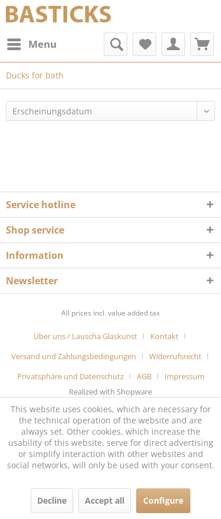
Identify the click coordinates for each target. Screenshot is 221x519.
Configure (163, 500)
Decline (52, 500)
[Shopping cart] (202, 44)
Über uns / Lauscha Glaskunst (85, 336)
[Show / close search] (115, 44)
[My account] (173, 44)
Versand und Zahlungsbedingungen (73, 356)
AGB (144, 376)
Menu (32, 43)
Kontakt (164, 336)
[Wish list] (144, 44)
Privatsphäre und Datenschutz (70, 376)
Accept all (104, 500)
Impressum (184, 376)
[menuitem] (31, 44)
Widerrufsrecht (175, 356)
